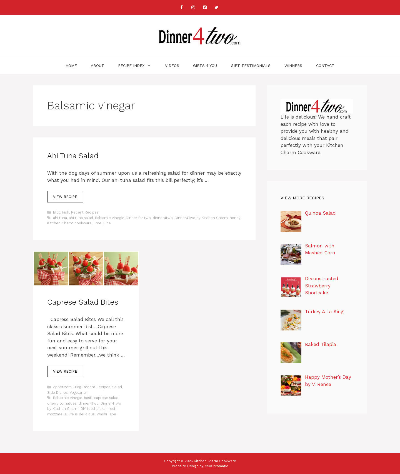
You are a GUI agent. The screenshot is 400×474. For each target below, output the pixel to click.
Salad (117, 387)
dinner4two (163, 218)
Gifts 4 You (205, 65)
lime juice (102, 223)
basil (88, 398)
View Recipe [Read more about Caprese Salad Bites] (65, 371)
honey (235, 218)
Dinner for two (138, 218)
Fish (65, 212)
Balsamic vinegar (109, 218)
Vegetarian (79, 392)
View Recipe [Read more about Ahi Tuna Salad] (65, 197)
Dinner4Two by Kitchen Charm (201, 218)
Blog (56, 212)
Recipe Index (138, 65)
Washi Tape (106, 414)
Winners (293, 65)
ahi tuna (60, 218)
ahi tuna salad (81, 218)
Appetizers (62, 387)
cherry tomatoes (62, 403)
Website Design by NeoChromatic (200, 466)
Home (71, 65)
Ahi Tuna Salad (72, 155)
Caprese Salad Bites (82, 302)
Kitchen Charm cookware (69, 223)
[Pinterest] (204, 7)
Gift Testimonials (251, 65)
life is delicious (82, 414)
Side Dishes (57, 392)
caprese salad (106, 398)
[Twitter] (216, 7)
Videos (172, 65)
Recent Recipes (85, 212)
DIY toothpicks (93, 409)
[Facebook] (181, 7)
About (97, 65)
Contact (325, 65)
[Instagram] (193, 7)
